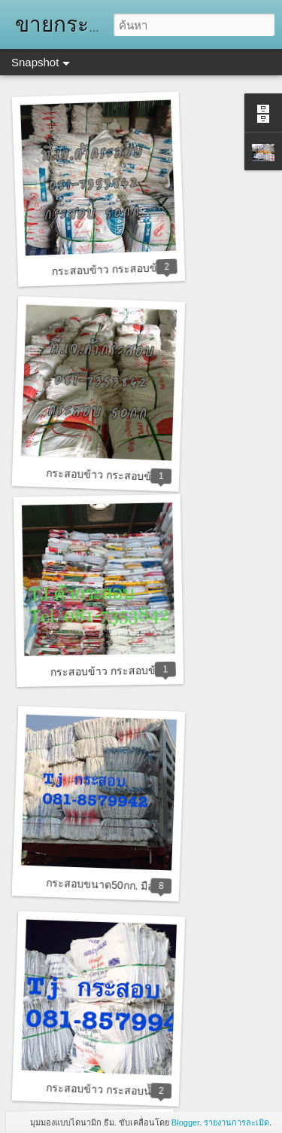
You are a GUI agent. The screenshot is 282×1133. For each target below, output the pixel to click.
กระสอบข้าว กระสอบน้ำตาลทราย (124, 1090)
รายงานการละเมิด (236, 1122)
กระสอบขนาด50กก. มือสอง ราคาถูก (129, 886)
